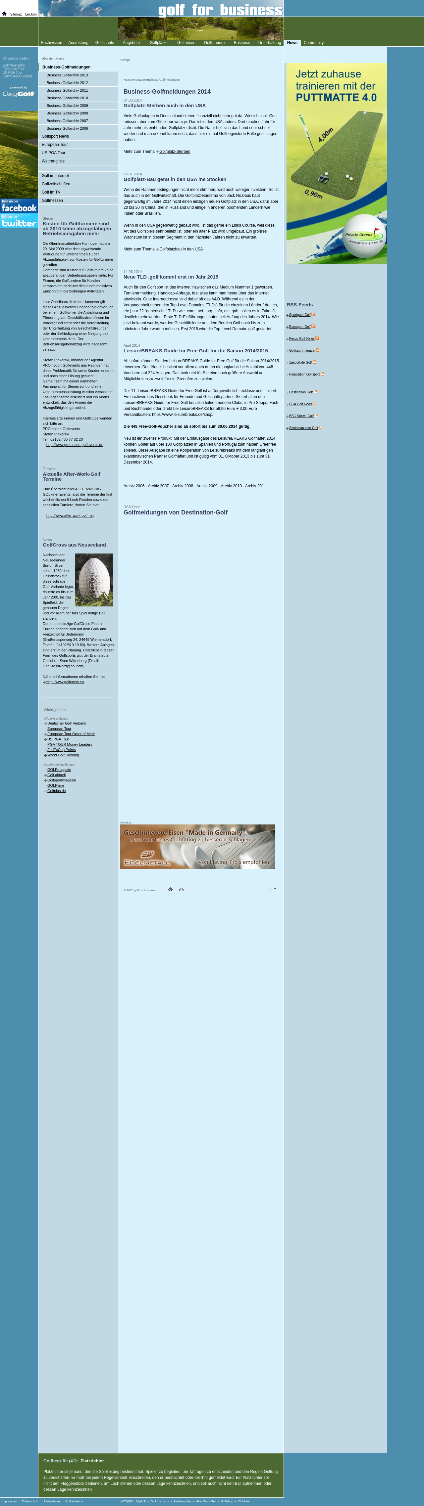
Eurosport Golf (299, 327)
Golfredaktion (74, 1501)
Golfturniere (214, 42)
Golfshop (227, 1501)
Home (128, 79)
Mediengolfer (182, 1501)
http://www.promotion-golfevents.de (74, 445)
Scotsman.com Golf (303, 428)
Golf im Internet (55, 175)
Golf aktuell (56, 775)
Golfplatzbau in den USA (181, 249)
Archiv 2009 (206, 486)
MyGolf (141, 1501)
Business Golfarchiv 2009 (67, 106)
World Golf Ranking (63, 755)
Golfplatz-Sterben (174, 151)
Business (242, 42)
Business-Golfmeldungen (163, 79)
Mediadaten (52, 1501)
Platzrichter (92, 1460)
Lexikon (30, 14)
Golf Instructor (160, 1501)
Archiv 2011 (255, 486)
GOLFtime (55, 785)
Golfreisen (186, 42)
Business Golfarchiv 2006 (67, 128)
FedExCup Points (61, 750)
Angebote (131, 42)
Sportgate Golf (299, 315)
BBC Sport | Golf (301, 416)
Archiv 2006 (134, 486)
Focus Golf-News (302, 338)
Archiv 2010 (231, 486)
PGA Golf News (300, 404)
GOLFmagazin (59, 770)
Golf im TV (51, 192)
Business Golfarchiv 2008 (67, 113)
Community (314, 42)
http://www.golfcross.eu (65, 682)
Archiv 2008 (182, 486)
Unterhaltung (269, 42)
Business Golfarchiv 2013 (67, 75)
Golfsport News (55, 136)
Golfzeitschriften (56, 184)
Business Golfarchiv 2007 (67, 121)
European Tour (55, 144)
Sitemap (16, 14)
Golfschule (104, 42)
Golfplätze (159, 42)
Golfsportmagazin (61, 780)
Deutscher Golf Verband (66, 723)
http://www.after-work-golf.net (69, 515)
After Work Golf (206, 1501)
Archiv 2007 (158, 486)
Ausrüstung (78, 42)
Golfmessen (52, 200)
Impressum (9, 1501)
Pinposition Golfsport (304, 374)
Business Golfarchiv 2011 (67, 90)
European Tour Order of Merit (71, 734)
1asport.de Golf (300, 362)
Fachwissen (51, 42)
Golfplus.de (56, 791)
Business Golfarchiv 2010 (67, 98)
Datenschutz (30, 1501)
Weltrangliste (53, 161)
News (139, 79)
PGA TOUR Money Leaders (69, 744)
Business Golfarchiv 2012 (67, 83)
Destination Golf (301, 392)
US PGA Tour (53, 153)
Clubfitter (244, 1501)
